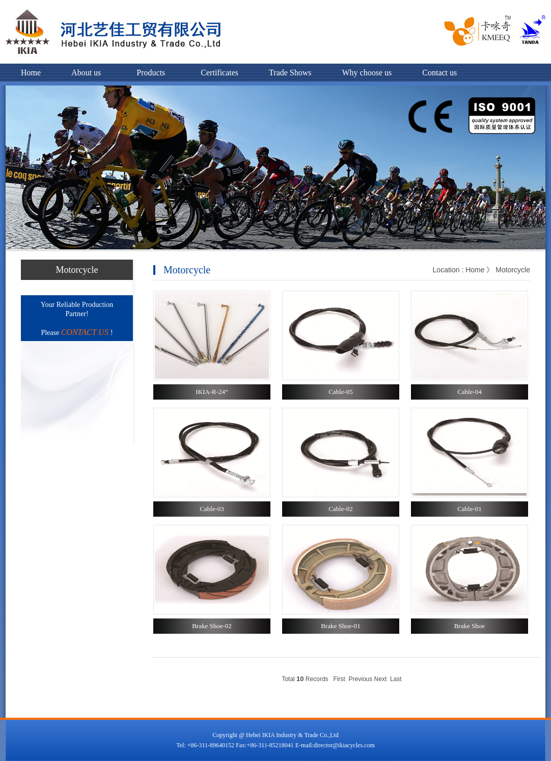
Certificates (219, 72)
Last (396, 679)
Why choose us (367, 72)
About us (86, 72)
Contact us (439, 72)
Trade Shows (290, 72)
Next (380, 679)
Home (31, 72)
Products (150, 72)
